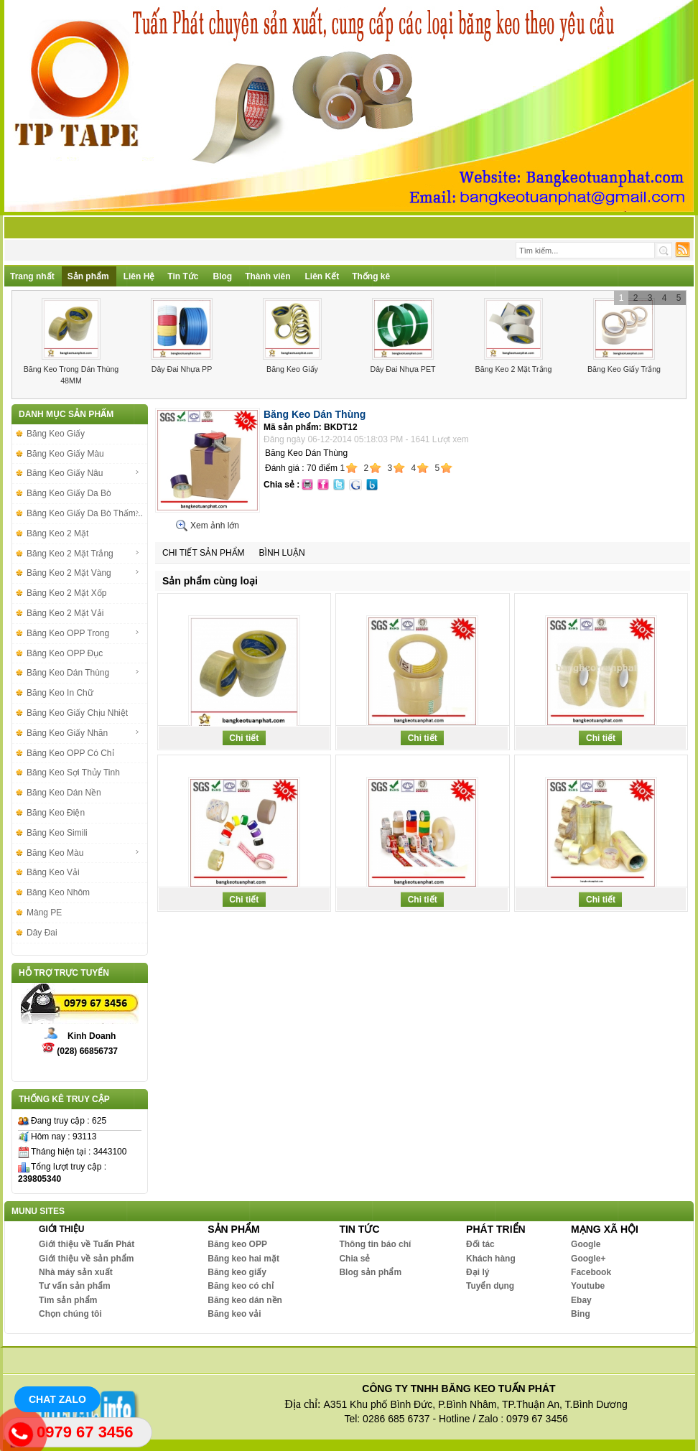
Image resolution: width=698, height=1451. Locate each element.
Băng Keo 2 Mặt (57, 533)
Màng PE (44, 913)
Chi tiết (244, 738)
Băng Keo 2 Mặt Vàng (83, 573)
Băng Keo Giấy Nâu (83, 473)
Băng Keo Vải (53, 872)
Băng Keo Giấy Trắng (624, 369)
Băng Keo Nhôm (58, 892)
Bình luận (282, 553)
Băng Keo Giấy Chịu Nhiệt (77, 713)
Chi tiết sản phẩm (203, 553)
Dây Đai (42, 933)
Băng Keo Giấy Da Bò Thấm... (85, 513)
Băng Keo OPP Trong (83, 633)
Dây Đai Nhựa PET (402, 369)
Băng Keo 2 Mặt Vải (65, 613)
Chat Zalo (57, 1399)
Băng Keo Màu (83, 853)
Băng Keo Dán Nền (64, 793)
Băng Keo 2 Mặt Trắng (513, 369)
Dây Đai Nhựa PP (182, 369)
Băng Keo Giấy (292, 369)
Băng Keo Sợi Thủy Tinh (73, 773)
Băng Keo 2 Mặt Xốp (66, 593)
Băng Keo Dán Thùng (83, 673)
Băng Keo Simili (57, 833)
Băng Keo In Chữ (60, 693)
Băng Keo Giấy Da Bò (69, 493)
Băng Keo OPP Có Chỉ (70, 753)
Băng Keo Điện (56, 813)
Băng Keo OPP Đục (65, 653)
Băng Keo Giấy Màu (65, 454)
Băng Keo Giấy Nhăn (83, 733)
